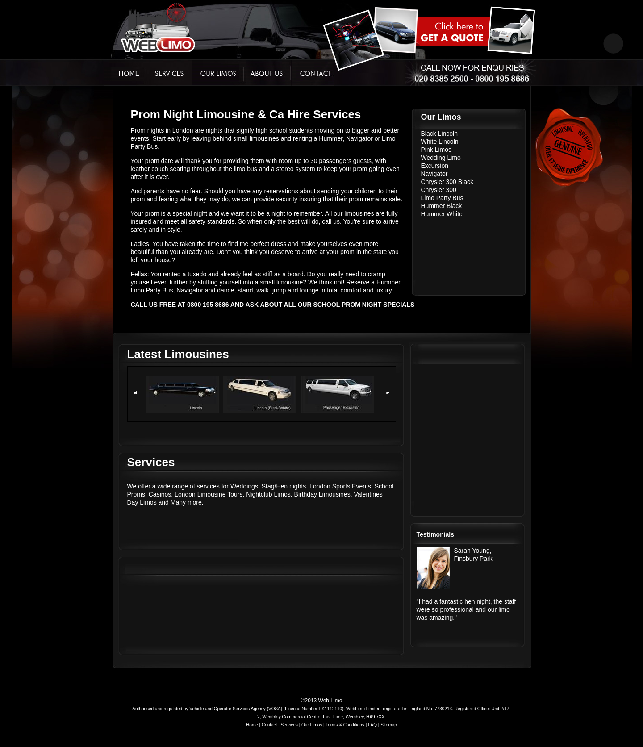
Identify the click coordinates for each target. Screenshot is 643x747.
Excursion (434, 165)
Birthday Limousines (322, 494)
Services (289, 724)
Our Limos (311, 724)
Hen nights (291, 486)
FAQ (372, 724)
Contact (269, 724)
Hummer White (442, 213)
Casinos (160, 494)
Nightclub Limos (268, 494)
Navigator (434, 173)
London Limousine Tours (208, 494)
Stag (268, 486)
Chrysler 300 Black (447, 181)
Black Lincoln (439, 133)
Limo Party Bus (442, 197)
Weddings (244, 486)
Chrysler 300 (438, 189)
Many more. (187, 502)
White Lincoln (440, 141)
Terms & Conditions (345, 724)
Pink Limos (436, 149)
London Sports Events (340, 486)
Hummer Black (441, 205)
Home (252, 724)
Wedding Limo (441, 157)
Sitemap (388, 724)
